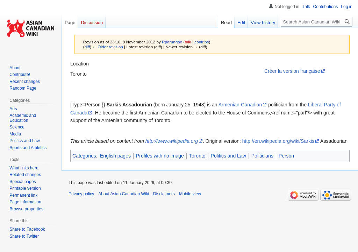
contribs (201, 42)
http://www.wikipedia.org (171, 141)
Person (286, 156)
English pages (115, 156)
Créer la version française (292, 71)
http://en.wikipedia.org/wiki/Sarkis (278, 141)
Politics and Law (228, 156)
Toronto (197, 156)
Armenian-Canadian (240, 104)
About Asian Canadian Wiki (123, 193)
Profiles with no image (160, 156)
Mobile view (190, 193)
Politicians (262, 156)
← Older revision (107, 46)
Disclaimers (164, 193)
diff (87, 46)
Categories (84, 156)
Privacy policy (81, 193)
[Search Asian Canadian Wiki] (316, 22)
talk (188, 42)
